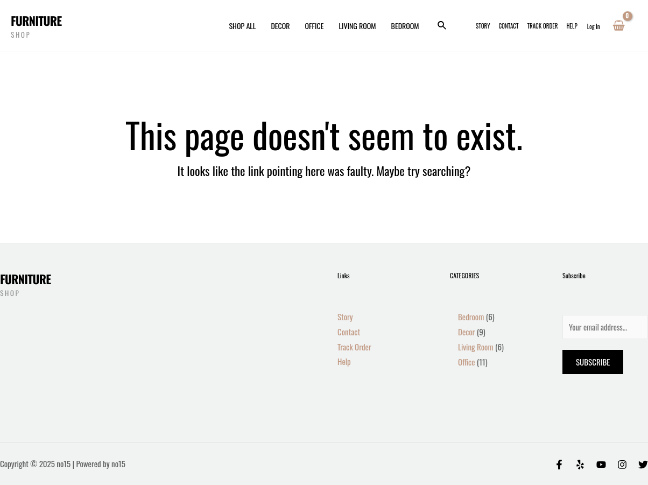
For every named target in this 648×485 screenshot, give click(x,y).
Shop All (242, 25)
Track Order (542, 26)
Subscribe (593, 362)
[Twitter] (643, 464)
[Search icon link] (442, 26)
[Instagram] (622, 464)
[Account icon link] (593, 25)
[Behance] (601, 464)
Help (571, 26)
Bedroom (405, 25)
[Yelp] (580, 464)
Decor (280, 25)
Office (314, 25)
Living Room (357, 25)
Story (483, 26)
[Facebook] (559, 464)
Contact (508, 26)
